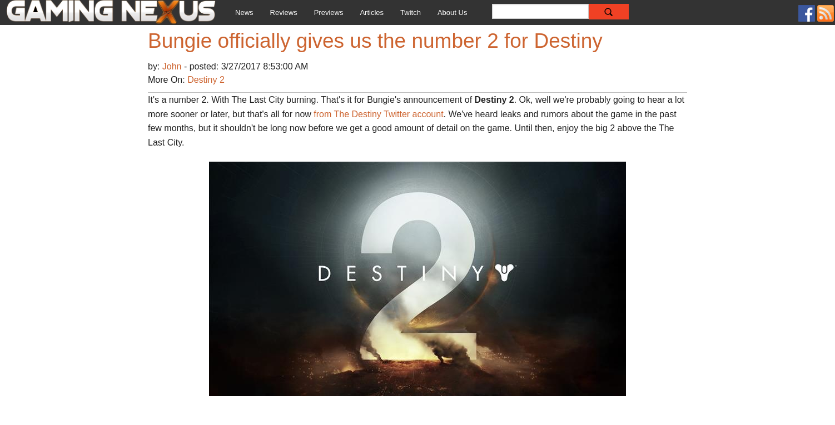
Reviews (283, 12)
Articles (372, 12)
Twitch (410, 12)
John (173, 66)
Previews (329, 12)
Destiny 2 (206, 79)
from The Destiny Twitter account (378, 114)
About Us (452, 12)
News (244, 12)
